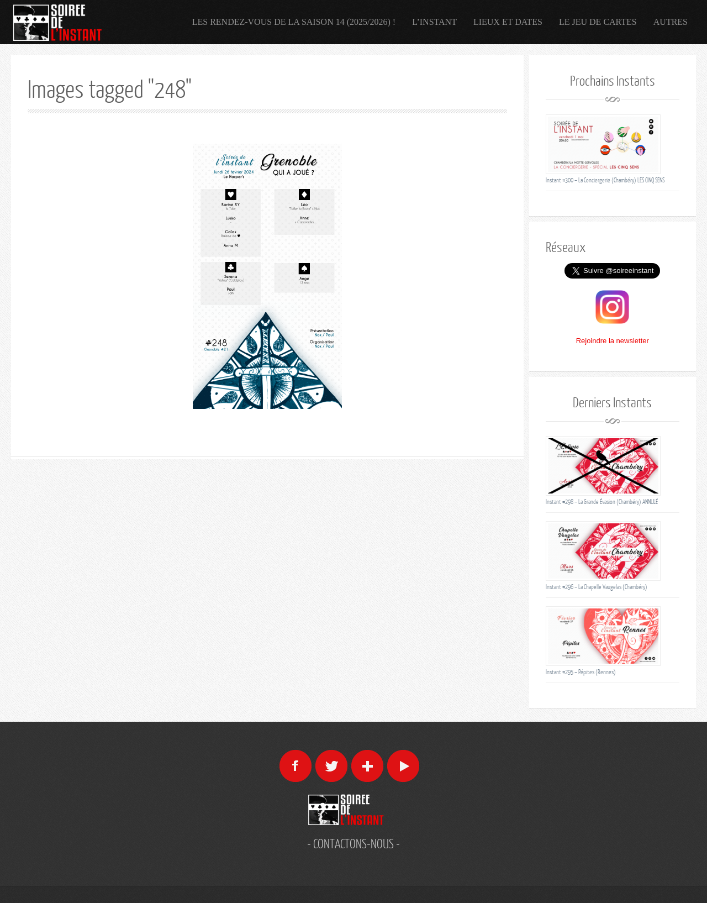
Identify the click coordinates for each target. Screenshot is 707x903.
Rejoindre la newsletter (612, 341)
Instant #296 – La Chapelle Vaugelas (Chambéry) (596, 586)
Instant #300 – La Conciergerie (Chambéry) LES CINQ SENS (605, 179)
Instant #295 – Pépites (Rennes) (581, 671)
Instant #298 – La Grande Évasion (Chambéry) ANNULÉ (602, 501)
